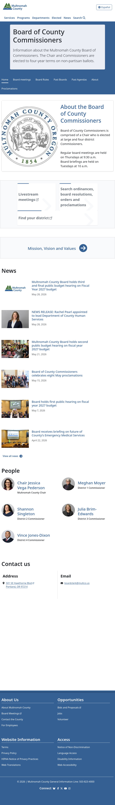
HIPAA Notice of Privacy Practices (19, 759)
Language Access (67, 753)
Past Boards (60, 79)
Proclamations (9, 88)
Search (77, 18)
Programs (23, 18)
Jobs (60, 713)
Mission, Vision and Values (52, 248)
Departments (40, 18)
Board (11, 713)
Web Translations (11, 765)
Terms (4, 747)
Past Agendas (79, 79)
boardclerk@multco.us (77, 583)
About (95, 79)
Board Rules (42, 79)
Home (4, 79)
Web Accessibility (67, 765)
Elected (56, 18)
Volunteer (63, 719)
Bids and (70, 707)
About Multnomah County (15, 707)
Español (105, 7)
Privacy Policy (8, 753)
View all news (11, 456)
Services (9, 18)
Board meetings (22, 79)
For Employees (9, 725)
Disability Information (70, 759)
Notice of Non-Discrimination (74, 747)
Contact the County (12, 719)
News (67, 18)
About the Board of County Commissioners (82, 113)
